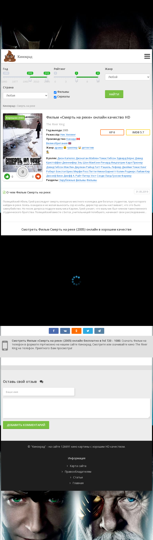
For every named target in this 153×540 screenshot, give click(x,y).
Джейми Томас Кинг (134, 167)
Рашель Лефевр (111, 167)
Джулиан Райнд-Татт (87, 167)
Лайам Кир (143, 171)
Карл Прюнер (134, 162)
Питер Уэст (89, 175)
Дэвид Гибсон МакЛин (60, 167)
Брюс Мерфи (74, 171)
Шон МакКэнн (91, 162)
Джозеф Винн (54, 175)
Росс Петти (90, 171)
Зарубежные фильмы (72, 180)
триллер (72, 147)
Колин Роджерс (126, 171)
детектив (88, 147)
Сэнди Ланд (104, 175)
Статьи (78, 477)
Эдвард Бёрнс (125, 158)
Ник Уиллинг (68, 134)
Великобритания (56, 143)
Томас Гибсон (107, 158)
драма (59, 147)
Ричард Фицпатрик (113, 162)
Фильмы (63, 92)
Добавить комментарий (26, 425)
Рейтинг (59, 69)
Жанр (109, 69)
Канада (71, 139)
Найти (114, 94)
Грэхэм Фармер (122, 175)
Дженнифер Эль (72, 162)
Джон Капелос (66, 158)
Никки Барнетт (106, 171)
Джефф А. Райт (73, 175)
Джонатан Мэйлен (87, 158)
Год (5, 69)
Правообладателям (78, 471)
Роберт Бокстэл (56, 171)
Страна (8, 87)
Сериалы (63, 96)
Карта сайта (78, 466)
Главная (78, 483)
